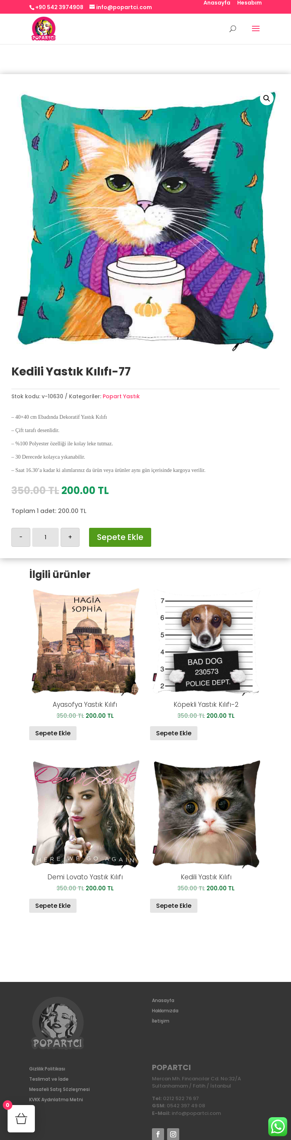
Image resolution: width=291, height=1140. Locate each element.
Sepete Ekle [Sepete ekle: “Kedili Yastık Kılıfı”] (173, 905)
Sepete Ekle (120, 537)
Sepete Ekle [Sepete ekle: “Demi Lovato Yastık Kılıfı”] (52, 905)
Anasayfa (216, 3)
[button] (267, 98)
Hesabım (249, 3)
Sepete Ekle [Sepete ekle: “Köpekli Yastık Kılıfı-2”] (173, 733)
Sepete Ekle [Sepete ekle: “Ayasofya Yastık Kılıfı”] (52, 733)
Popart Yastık (121, 396)
